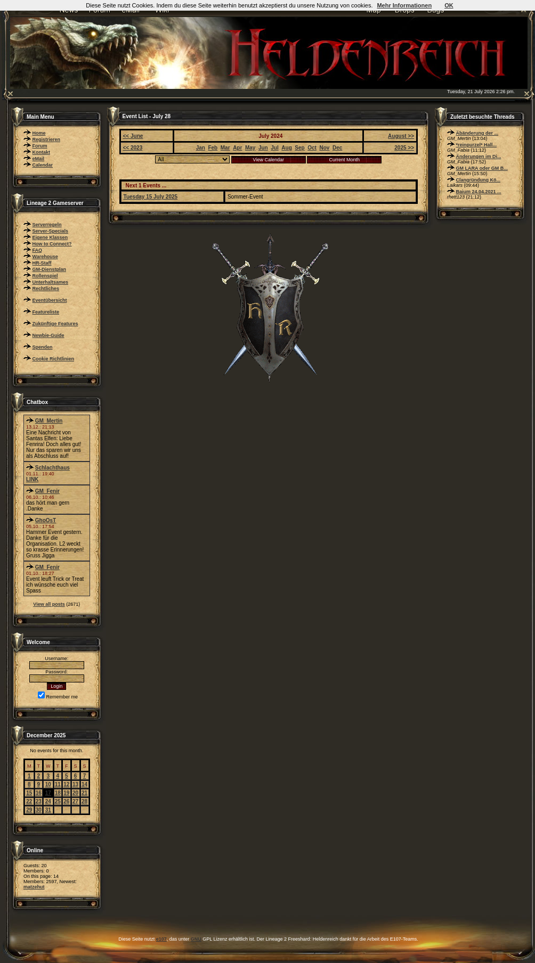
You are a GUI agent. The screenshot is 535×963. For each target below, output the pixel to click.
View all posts (48, 604)
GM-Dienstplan (50, 269)
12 (66, 784)
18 (58, 793)
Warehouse (45, 256)
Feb (212, 148)
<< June (133, 136)
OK (448, 5)
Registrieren (47, 139)
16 (39, 793)
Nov (324, 148)
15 (29, 793)
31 (48, 810)
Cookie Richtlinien (54, 358)
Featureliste (46, 312)
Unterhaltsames (51, 282)
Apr (237, 148)
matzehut (34, 887)
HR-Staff (42, 263)
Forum (40, 146)
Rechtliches (46, 288)
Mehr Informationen (404, 5)
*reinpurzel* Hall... (476, 144)
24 (48, 801)
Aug (286, 148)
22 (29, 801)
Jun (263, 148)
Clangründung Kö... (478, 180)
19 (66, 793)
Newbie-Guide (48, 335)
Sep (299, 148)
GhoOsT (45, 520)
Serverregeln (47, 224)
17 (48, 793)
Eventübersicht (50, 300)
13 (75, 784)
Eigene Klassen (50, 237)
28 (84, 801)
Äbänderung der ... (477, 133)
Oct (312, 148)
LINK (32, 479)
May (250, 148)
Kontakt (42, 152)
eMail (39, 158)
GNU (196, 939)
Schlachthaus (52, 468)
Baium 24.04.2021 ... (478, 191)
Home (39, 133)
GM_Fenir (47, 491)
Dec (337, 148)
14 (84, 784)
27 (75, 801)
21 (84, 793)
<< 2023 (133, 148)
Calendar (43, 165)
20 (75, 793)
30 (39, 810)
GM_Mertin (49, 421)
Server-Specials (51, 231)
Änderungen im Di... (478, 156)
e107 (161, 939)
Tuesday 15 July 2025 (151, 197)
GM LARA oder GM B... (482, 168)
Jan (200, 148)
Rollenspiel (45, 275)
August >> (401, 136)
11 (58, 784)
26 (66, 801)
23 (39, 801)
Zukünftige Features (55, 323)
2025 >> (404, 148)
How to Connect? (52, 243)
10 (48, 784)
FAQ (38, 250)
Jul (274, 148)
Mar (225, 148)
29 (29, 810)
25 (58, 801)
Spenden (43, 347)
